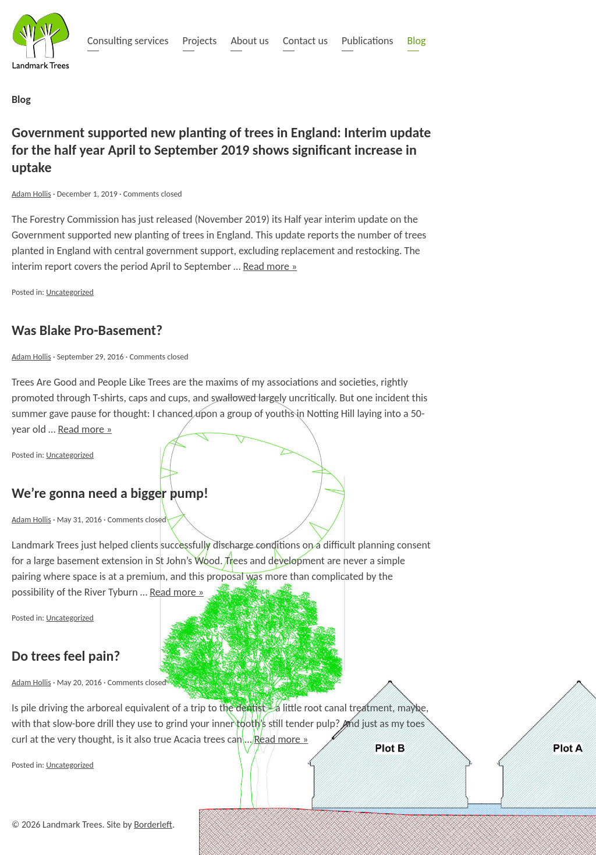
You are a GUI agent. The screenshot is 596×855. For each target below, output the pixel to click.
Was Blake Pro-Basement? (87, 330)
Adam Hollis (31, 194)
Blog (416, 40)
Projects (200, 40)
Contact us (305, 40)
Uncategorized (70, 292)
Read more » (270, 266)
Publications (367, 40)
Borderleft (153, 824)
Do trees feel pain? (66, 655)
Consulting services (128, 40)
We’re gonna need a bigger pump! (110, 492)
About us (249, 40)
